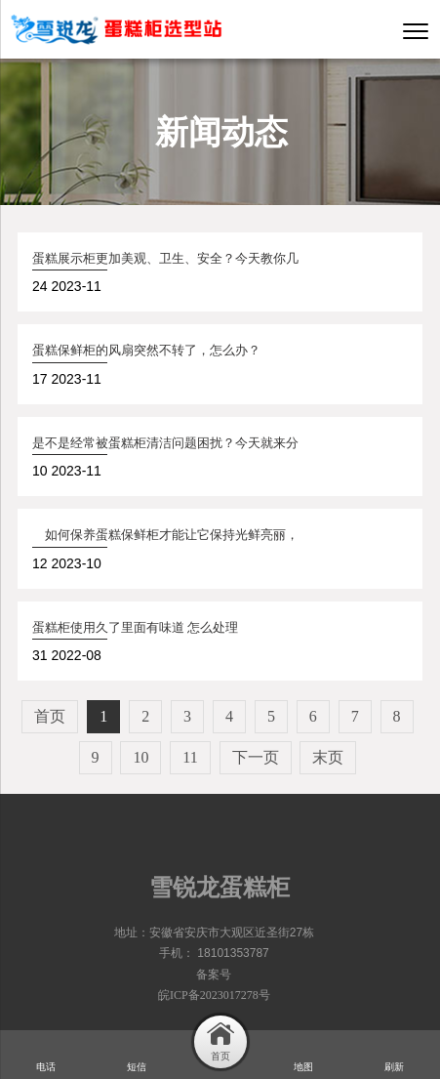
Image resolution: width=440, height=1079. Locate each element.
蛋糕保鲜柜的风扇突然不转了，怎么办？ (146, 350)
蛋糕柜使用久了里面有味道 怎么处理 (135, 627)
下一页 (255, 757)
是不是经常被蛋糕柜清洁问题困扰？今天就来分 (165, 443)
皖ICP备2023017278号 (214, 995)
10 (140, 757)
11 (189, 757)
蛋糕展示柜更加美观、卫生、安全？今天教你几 (165, 258)
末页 (327, 757)
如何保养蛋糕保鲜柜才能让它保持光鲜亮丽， (165, 534)
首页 (49, 716)
